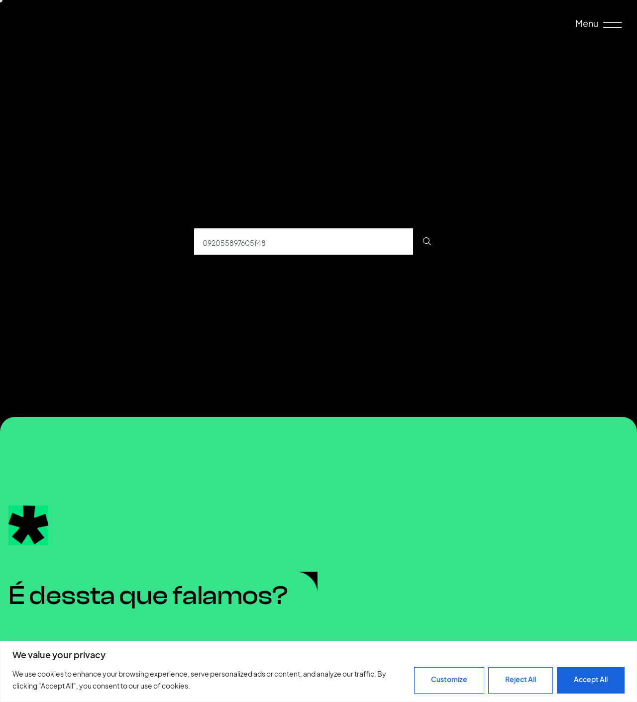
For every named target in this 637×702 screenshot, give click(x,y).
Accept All (591, 679)
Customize (449, 679)
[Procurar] (426, 241)
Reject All (520, 679)
